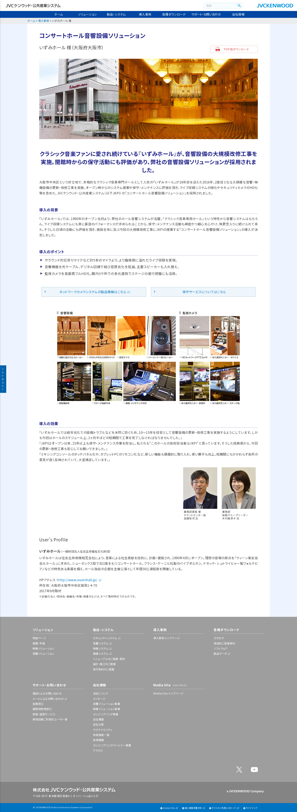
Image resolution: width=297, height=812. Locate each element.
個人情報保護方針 (193, 808)
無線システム (101, 653)
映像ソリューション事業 (106, 709)
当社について (101, 693)
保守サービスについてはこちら (204, 291)
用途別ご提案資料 (224, 643)
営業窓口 (38, 704)
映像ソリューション (43, 648)
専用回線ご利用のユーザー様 (50, 719)
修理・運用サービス (44, 714)
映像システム (101, 648)
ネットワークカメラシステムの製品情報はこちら (92, 291)
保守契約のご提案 (103, 669)
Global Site (169, 808)
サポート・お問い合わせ (206, 14)
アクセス (98, 750)
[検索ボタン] (239, 6)
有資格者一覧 (101, 735)
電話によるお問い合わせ (47, 693)
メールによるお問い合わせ (48, 699)
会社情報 (238, 14)
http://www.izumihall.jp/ (77, 579)
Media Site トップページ (168, 693)
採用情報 (98, 740)
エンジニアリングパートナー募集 (112, 745)
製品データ (220, 653)
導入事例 (145, 14)
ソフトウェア (221, 648)
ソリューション (87, 14)
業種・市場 (39, 643)
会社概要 (98, 719)
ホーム (58, 14)
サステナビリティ (103, 730)
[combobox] (219, 6)
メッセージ (99, 699)
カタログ (219, 638)
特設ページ (39, 638)
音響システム (101, 643)
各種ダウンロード (174, 14)
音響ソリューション (43, 653)
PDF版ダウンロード (236, 49)
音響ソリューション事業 (106, 704)
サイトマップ (251, 808)
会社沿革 (98, 724)
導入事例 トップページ (166, 638)
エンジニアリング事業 (105, 714)
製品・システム (116, 14)
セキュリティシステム (105, 638)
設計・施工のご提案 (104, 664)
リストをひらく (3, 379)
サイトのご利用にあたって (224, 808)
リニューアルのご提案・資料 (109, 659)
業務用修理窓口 (42, 709)
